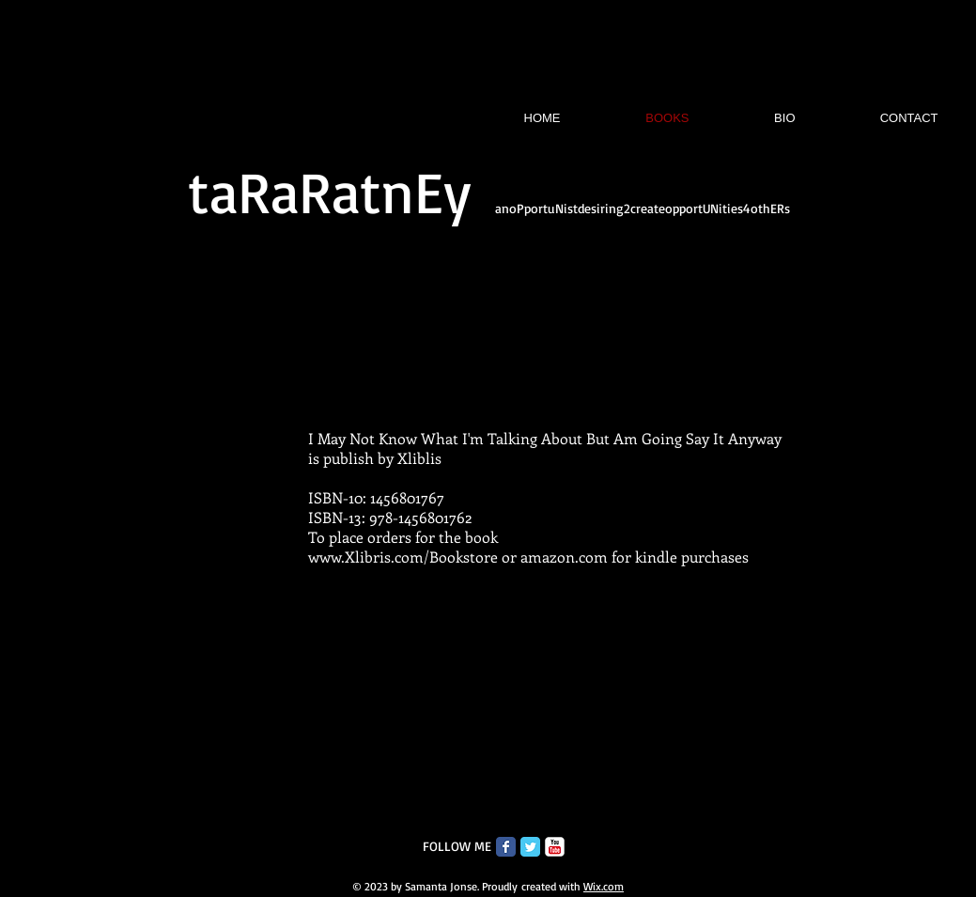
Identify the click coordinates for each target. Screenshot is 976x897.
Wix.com (603, 886)
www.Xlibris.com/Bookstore (403, 556)
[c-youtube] (555, 847)
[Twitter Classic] (530, 847)
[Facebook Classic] (506, 847)
